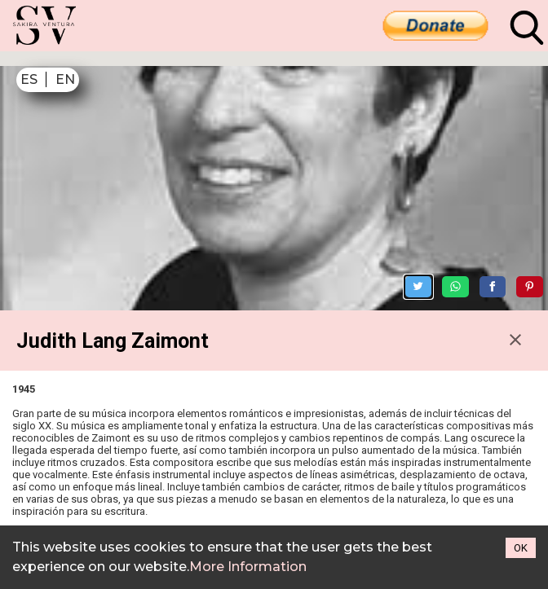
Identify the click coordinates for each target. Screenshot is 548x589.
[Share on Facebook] (510, 236)
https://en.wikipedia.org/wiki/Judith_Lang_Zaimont (151, 521)
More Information (248, 566)
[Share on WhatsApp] (473, 236)
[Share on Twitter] (436, 236)
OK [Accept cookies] (521, 548)
